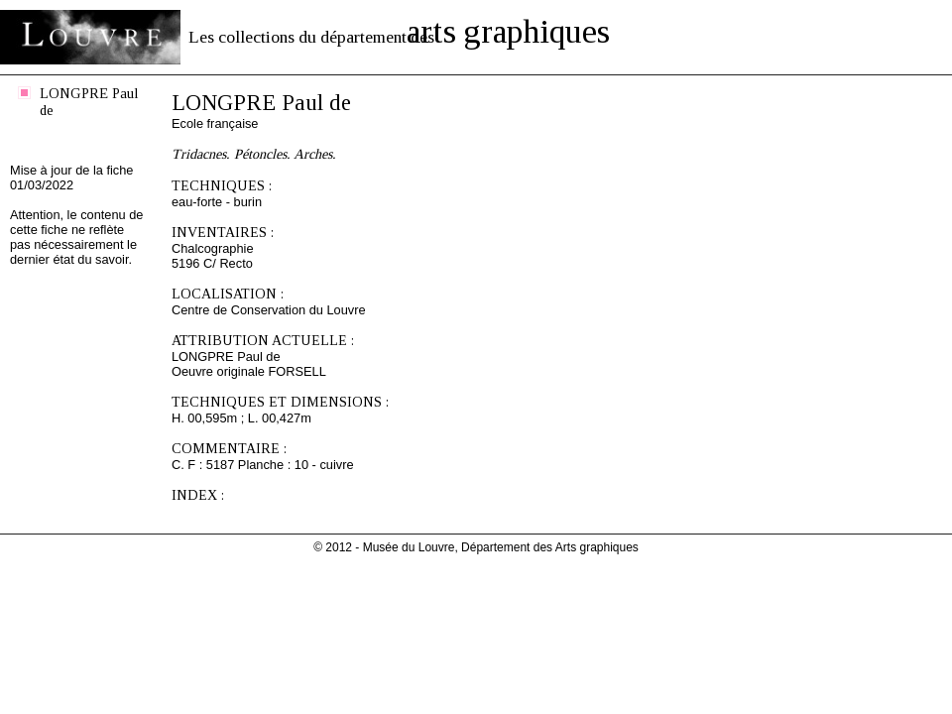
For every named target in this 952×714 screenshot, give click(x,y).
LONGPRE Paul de (89, 101)
